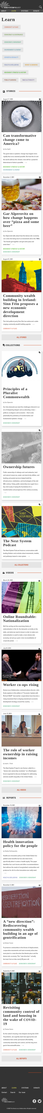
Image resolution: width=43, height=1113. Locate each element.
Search (40, 7)
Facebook (34, 1101)
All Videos (21, 790)
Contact (4, 1092)
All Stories (21, 337)
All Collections (21, 565)
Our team (22, 1092)
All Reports (21, 1058)
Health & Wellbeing (11, 65)
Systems (24, 11)
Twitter (39, 1101)
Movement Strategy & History (15, 72)
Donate (36, 11)
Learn (13, 11)
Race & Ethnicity (28, 80)
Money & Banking (31, 65)
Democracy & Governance (13, 35)
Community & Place (11, 27)
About (3, 11)
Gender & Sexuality (11, 57)
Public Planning (10, 80)
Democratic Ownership (12, 42)
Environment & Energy (12, 50)
